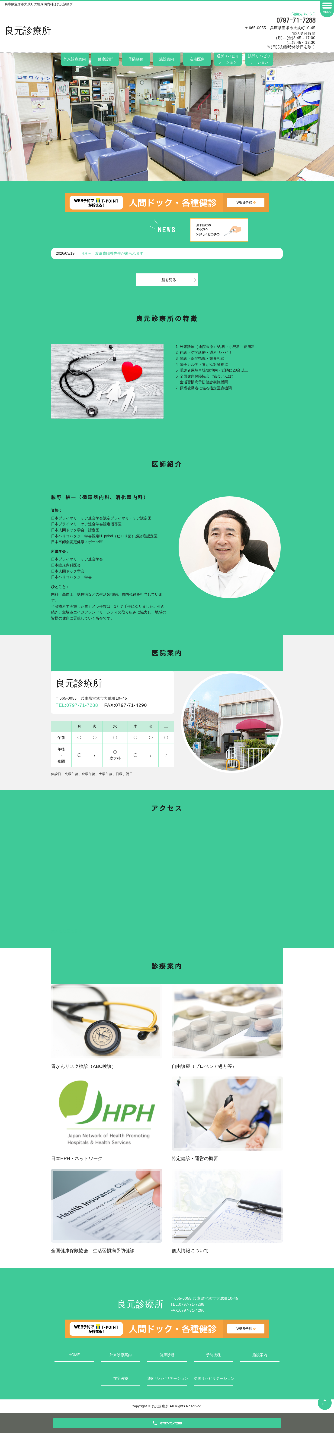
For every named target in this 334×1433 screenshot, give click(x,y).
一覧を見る (167, 280)
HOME (74, 1355)
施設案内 (166, 59)
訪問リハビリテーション (259, 59)
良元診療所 (28, 30)
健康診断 (105, 59)
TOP (324, 1404)
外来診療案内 (75, 59)
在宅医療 (197, 59)
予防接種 (135, 59)
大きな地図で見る (66, 931)
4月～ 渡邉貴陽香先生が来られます (112, 253)
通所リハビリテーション (228, 59)
